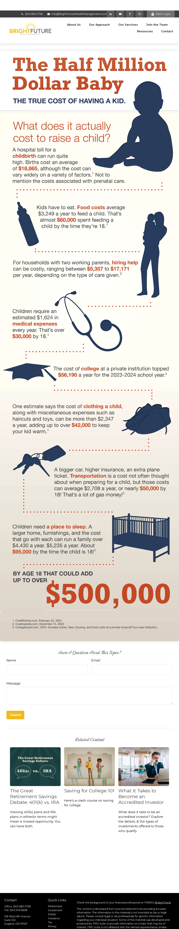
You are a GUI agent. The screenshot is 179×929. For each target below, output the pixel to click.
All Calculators (56, 924)
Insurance (54, 900)
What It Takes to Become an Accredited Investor (141, 778)
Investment (55, 892)
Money (52, 908)
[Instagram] (25, 920)
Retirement (55, 888)
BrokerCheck (163, 884)
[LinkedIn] (110, 3)
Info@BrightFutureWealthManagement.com (77, 3)
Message (13, 665)
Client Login (160, 3)
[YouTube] (120, 3)
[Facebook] (130, 3)
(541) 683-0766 (32, 3)
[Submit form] (15, 697)
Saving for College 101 (89, 773)
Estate (52, 896)
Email (95, 642)
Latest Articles (56, 916)
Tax (50, 904)
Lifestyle (53, 912)
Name (11, 642)
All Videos (54, 920)
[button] (73, 13)
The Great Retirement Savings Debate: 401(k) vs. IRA (34, 778)
